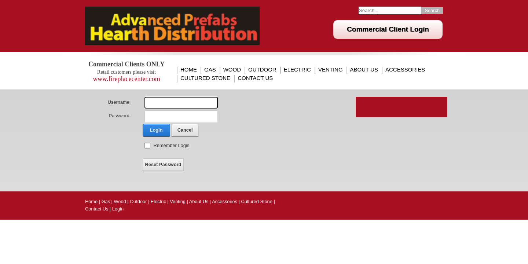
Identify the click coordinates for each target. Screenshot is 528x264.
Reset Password (163, 164)
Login (156, 130)
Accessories (405, 70)
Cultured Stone (205, 78)
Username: (119, 102)
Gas (210, 70)
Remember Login (172, 145)
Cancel (185, 130)
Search (432, 10)
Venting (330, 70)
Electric (297, 70)
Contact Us (255, 78)
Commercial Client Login (388, 29)
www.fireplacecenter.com (126, 78)
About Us (364, 70)
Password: (120, 115)
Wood (232, 70)
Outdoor (262, 70)
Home (188, 70)
